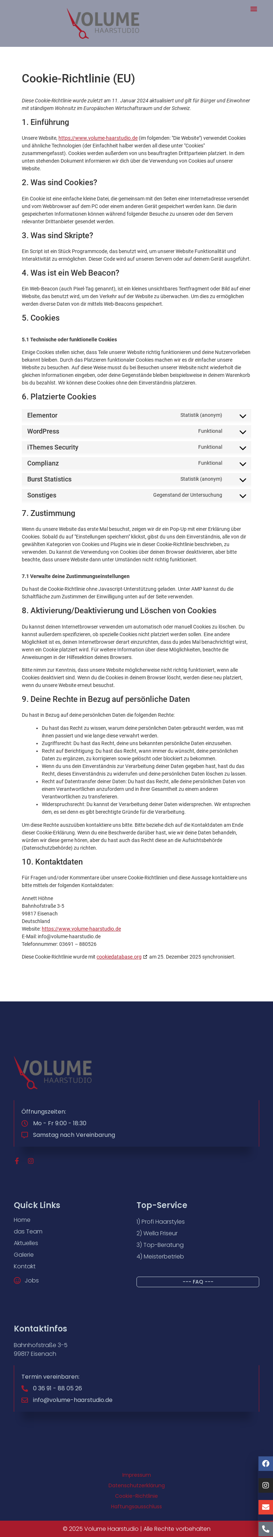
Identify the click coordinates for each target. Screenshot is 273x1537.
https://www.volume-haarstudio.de (98, 138)
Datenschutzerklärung (137, 1485)
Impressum (136, 1475)
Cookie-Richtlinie (136, 1496)
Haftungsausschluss (136, 1506)
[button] (253, 8)
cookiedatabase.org (119, 957)
